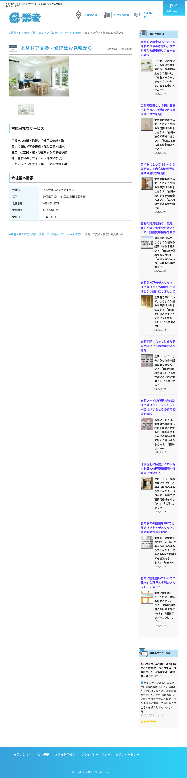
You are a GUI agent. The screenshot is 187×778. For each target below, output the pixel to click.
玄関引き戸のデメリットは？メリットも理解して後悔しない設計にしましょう (158, 286)
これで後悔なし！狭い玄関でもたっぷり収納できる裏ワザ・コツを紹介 (158, 109)
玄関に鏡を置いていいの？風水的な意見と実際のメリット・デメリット (158, 582)
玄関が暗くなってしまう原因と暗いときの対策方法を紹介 (158, 345)
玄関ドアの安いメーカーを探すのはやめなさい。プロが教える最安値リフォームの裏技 (158, 48)
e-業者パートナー (146, 14)
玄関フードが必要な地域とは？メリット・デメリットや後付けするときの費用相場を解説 (158, 407)
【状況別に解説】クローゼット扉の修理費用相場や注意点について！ (158, 468)
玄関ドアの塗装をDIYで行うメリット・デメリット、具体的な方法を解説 (158, 527)
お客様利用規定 (65, 754)
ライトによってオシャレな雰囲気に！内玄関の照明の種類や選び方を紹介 (158, 168)
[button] (13, 86)
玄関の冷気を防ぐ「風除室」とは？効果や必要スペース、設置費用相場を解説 (158, 227)
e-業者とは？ (86, 14)
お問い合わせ (174, 8)
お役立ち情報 (116, 14)
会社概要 (43, 754)
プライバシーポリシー (95, 754)
